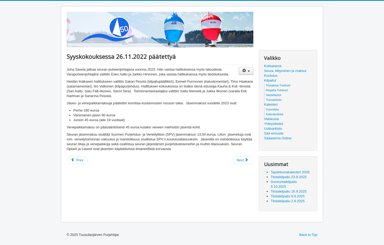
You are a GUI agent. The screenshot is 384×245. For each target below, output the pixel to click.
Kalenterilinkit (274, 114)
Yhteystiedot (273, 124)
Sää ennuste (273, 133)
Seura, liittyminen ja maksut (285, 71)
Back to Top (308, 235)
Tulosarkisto (274, 99)
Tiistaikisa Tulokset (278, 85)
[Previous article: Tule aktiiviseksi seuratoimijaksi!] (77, 160)
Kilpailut (270, 80)
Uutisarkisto (273, 129)
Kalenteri (271, 104)
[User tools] (246, 71)
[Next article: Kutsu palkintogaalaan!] (243, 160)
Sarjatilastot (273, 95)
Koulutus (271, 76)
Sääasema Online (277, 138)
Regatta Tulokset (277, 90)
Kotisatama (272, 66)
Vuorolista (272, 109)
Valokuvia (271, 119)
